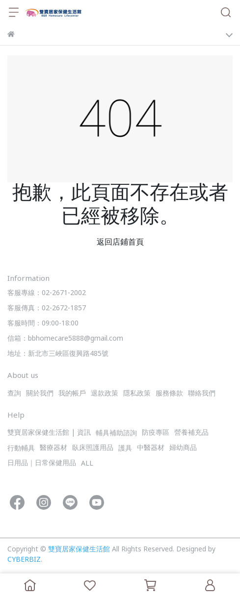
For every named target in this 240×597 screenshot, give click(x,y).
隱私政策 (137, 394)
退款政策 (104, 394)
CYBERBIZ (24, 560)
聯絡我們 (201, 394)
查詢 (14, 394)
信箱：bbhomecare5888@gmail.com (65, 339)
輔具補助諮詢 (116, 433)
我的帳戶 (72, 394)
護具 (125, 449)
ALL (87, 464)
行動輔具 (21, 449)
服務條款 (169, 394)
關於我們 (39, 394)
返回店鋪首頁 (120, 243)
